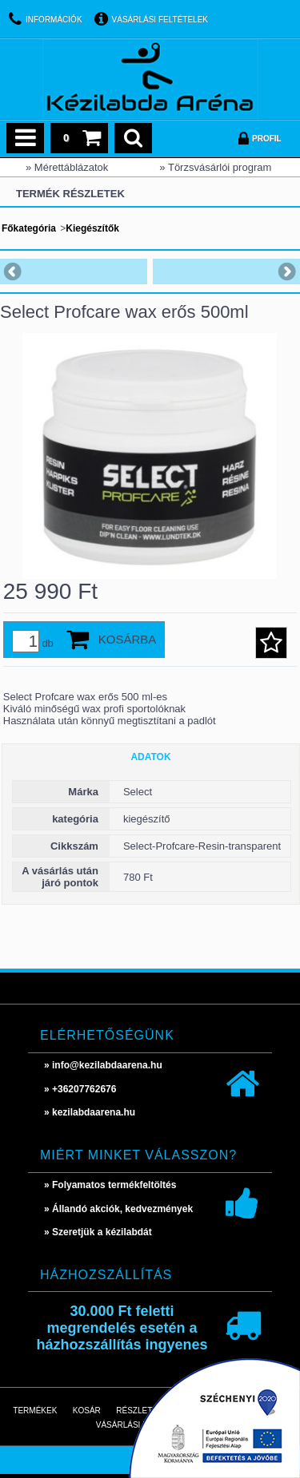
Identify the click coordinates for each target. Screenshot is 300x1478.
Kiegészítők (92, 228)
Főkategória (29, 228)
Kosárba (127, 639)
